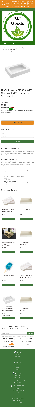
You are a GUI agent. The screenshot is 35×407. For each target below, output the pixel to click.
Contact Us (17, 369)
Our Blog (17, 367)
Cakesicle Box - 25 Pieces (8, 275)
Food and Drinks (17, 392)
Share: (5, 102)
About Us (17, 365)
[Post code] (17, 139)
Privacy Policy (29, 336)
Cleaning (17, 388)
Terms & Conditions (19, 336)
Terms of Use (17, 375)
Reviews (24, 171)
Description (5, 171)
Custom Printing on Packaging (17, 390)
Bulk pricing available (6, 315)
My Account (17, 354)
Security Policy (17, 382)
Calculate (17, 141)
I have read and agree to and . (17, 336)
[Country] (17, 136)
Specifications (13, 171)
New (17, 395)
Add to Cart (17, 123)
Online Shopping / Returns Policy (17, 380)
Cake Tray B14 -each (25, 209)
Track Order (17, 356)
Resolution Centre (17, 359)
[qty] (17, 133)
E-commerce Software (16, 402)
